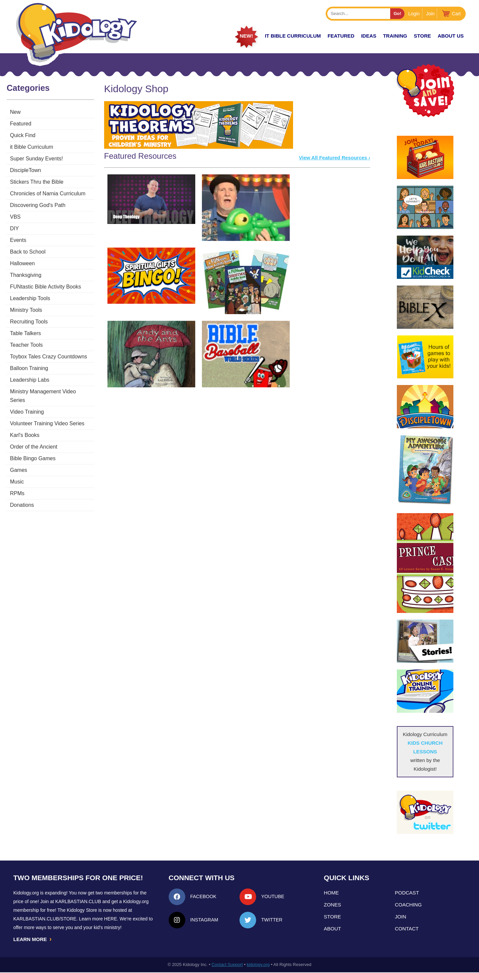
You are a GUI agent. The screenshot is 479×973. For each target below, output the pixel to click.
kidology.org (258, 965)
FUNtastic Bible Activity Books (45, 287)
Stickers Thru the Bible (37, 182)
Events (18, 240)
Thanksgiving (25, 275)
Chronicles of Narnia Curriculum (47, 193)
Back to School (28, 252)
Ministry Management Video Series (51, 391)
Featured (20, 123)
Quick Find (22, 135)
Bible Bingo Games (33, 450)
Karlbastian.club (78, 901)
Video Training (27, 403)
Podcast (407, 892)
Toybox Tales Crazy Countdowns (48, 356)
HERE (110, 918)
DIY (14, 228)
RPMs (17, 484)
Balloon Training (29, 368)
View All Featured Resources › (337, 157)
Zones (332, 904)
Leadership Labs (29, 380)
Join (430, 13)
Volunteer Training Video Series (47, 415)
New (15, 112)
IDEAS (368, 36)
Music (17, 473)
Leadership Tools (30, 298)
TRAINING (395, 36)
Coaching (408, 904)
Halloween (22, 263)
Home (331, 892)
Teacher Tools (26, 345)
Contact (406, 928)
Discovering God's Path (38, 205)
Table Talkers (25, 333)
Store (422, 36)
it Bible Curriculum (293, 36)
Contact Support (227, 965)
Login (413, 13)
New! (246, 36)
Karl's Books (24, 426)
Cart (456, 13)
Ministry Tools (26, 310)
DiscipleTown (25, 170)
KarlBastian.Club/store (45, 918)
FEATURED (341, 36)
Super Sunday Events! (36, 158)
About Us (451, 36)
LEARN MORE (33, 939)
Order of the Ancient (33, 438)
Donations (22, 496)
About (332, 928)
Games (18, 461)
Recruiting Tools (29, 321)
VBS (15, 217)
